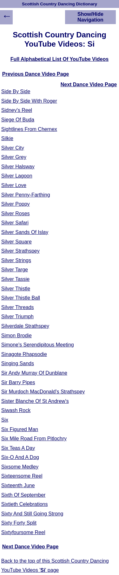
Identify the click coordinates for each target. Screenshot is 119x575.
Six (4, 420)
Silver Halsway (18, 166)
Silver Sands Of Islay (25, 232)
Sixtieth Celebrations (24, 504)
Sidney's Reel (16, 110)
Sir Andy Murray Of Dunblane (34, 373)
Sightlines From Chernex (29, 129)
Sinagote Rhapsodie (24, 354)
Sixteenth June (18, 485)
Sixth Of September (23, 495)
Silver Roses (15, 213)
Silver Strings (16, 260)
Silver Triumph (17, 316)
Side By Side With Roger (29, 101)
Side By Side (15, 91)
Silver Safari (15, 222)
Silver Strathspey (20, 251)
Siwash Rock (15, 410)
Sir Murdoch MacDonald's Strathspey (43, 391)
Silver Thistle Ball (20, 297)
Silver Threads (17, 307)
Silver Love (13, 185)
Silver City (12, 148)
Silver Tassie (15, 279)
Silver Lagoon (16, 175)
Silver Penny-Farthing (25, 194)
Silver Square (16, 241)
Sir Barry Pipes (18, 382)
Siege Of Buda (17, 119)
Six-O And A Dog (20, 457)
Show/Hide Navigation (90, 17)
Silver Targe (14, 269)
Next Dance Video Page (89, 84)
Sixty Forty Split (18, 523)
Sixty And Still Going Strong (32, 513)
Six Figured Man (19, 429)
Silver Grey (13, 157)
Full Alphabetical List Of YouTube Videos (59, 59)
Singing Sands (17, 363)
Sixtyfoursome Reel (23, 532)
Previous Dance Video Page (35, 74)
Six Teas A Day (18, 448)
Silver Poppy (15, 204)
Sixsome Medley (19, 466)
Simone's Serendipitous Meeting (37, 344)
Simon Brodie (16, 335)
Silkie (7, 138)
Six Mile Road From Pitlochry (34, 438)
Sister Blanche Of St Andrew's (35, 401)
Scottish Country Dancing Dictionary (59, 4)
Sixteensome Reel (22, 476)
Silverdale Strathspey (25, 326)
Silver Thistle (15, 288)
